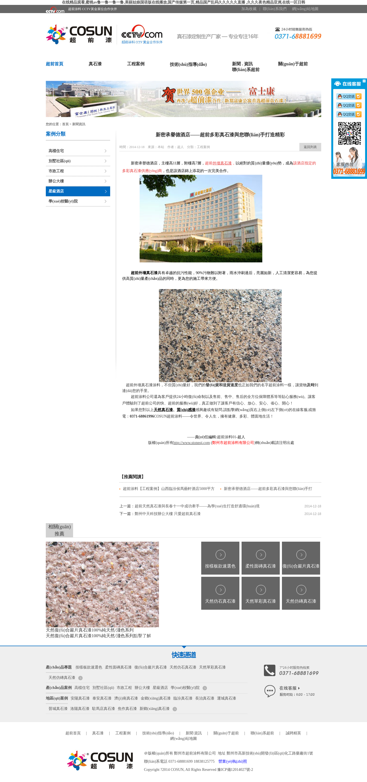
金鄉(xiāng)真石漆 (156, 698)
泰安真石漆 (102, 698)
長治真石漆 (204, 698)
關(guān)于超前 (293, 64)
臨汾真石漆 (182, 698)
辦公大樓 (56, 181)
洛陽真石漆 (79, 709)
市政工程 (56, 171)
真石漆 (95, 64)
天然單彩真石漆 (260, 601)
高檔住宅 (56, 151)
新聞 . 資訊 (242, 64)
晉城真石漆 (58, 709)
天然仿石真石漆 (220, 601)
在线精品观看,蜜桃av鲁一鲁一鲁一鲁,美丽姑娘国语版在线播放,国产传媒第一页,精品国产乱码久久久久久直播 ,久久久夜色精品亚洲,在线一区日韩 (183, 2)
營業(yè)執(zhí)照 (232, 761)
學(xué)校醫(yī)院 (63, 201)
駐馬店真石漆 (103, 709)
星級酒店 (56, 191)
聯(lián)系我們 (274, 9)
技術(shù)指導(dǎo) (188, 64)
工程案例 (136, 64)
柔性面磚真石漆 (260, 566)
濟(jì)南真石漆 (126, 698)
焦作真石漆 (127, 709)
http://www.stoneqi (188, 443)
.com (206, 443)
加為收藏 (249, 9)
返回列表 (310, 147)
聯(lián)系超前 (245, 69)
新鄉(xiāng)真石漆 (155, 709)
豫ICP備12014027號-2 (235, 770)
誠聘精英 (293, 733)
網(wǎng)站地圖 (305, 9)
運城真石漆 (226, 698)
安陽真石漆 (80, 698)
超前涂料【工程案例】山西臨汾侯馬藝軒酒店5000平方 (169, 489)
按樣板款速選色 (220, 566)
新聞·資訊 (194, 733)
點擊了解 (142, 635)
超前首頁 (54, 64)
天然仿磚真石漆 (301, 601)
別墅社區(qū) (60, 161)
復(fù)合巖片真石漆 (301, 566)
